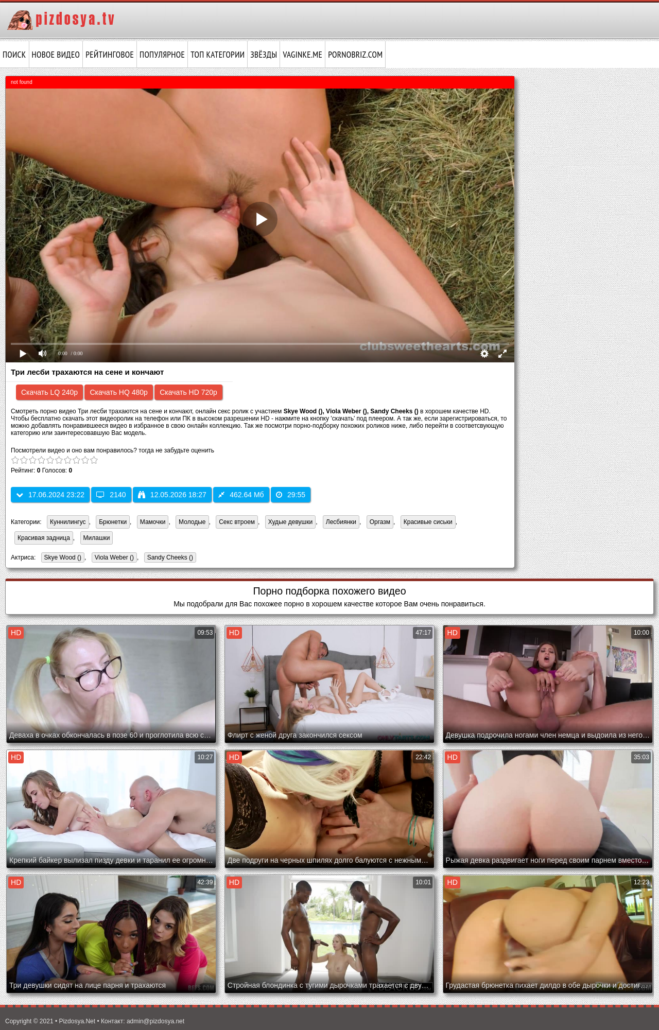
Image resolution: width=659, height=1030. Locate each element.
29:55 (290, 495)
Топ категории (217, 54)
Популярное (162, 54)
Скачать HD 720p (188, 392)
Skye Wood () (61, 558)
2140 (111, 495)
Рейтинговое (109, 54)
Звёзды (263, 54)
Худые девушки (290, 522)
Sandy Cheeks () (168, 558)
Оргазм (380, 522)
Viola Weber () (113, 558)
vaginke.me (302, 54)
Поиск (14, 54)
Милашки (96, 538)
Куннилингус (68, 522)
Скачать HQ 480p (118, 392)
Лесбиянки (341, 522)
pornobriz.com (355, 54)
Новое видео (56, 54)
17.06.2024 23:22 (50, 495)
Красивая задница (44, 538)
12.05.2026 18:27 (172, 495)
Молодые (192, 522)
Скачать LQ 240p (49, 392)
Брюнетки (113, 522)
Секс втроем (237, 522)
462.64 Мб (241, 495)
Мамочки (153, 522)
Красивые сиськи (428, 522)
